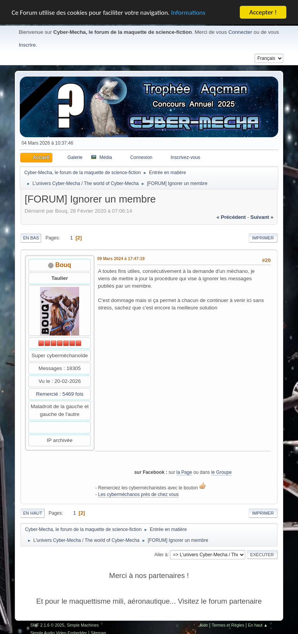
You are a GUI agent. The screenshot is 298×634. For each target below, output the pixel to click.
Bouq (63, 265)
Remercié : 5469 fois (59, 394)
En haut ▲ (258, 625)
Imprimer (263, 238)
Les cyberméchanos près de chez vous (138, 494)
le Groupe (221, 472)
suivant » (261, 217)
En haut (32, 513)
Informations (188, 12)
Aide (203, 625)
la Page (184, 472)
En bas (31, 238)
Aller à (161, 554)
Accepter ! (263, 12)
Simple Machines (83, 625)
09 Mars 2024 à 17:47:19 (120, 258)
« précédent (231, 217)
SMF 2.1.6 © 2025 (47, 625)
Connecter (240, 32)
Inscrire (27, 45)
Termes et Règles (228, 625)
